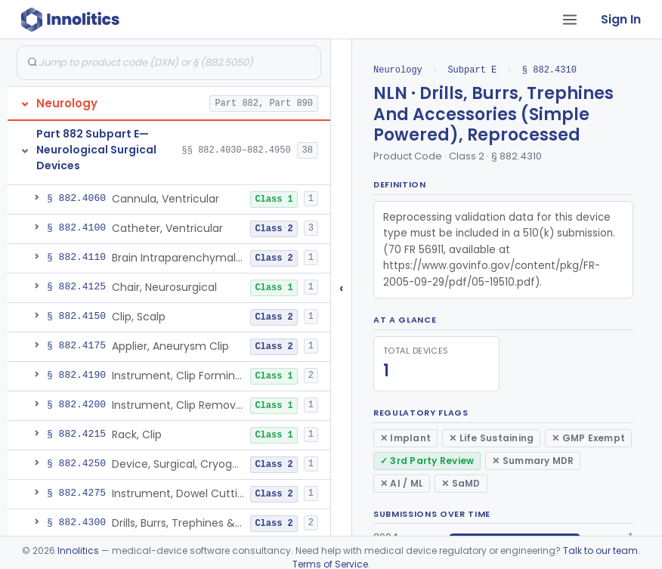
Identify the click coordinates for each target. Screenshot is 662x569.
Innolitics (78, 550)
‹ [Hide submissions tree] (341, 287)
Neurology (397, 69)
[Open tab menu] (570, 19)
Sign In (621, 19)
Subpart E (471, 69)
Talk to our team (600, 550)
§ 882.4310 (549, 69)
